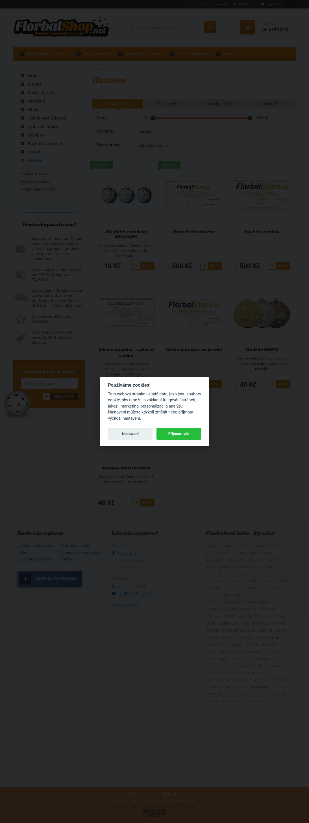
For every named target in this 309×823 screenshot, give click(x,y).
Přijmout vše (178, 434)
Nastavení (130, 434)
